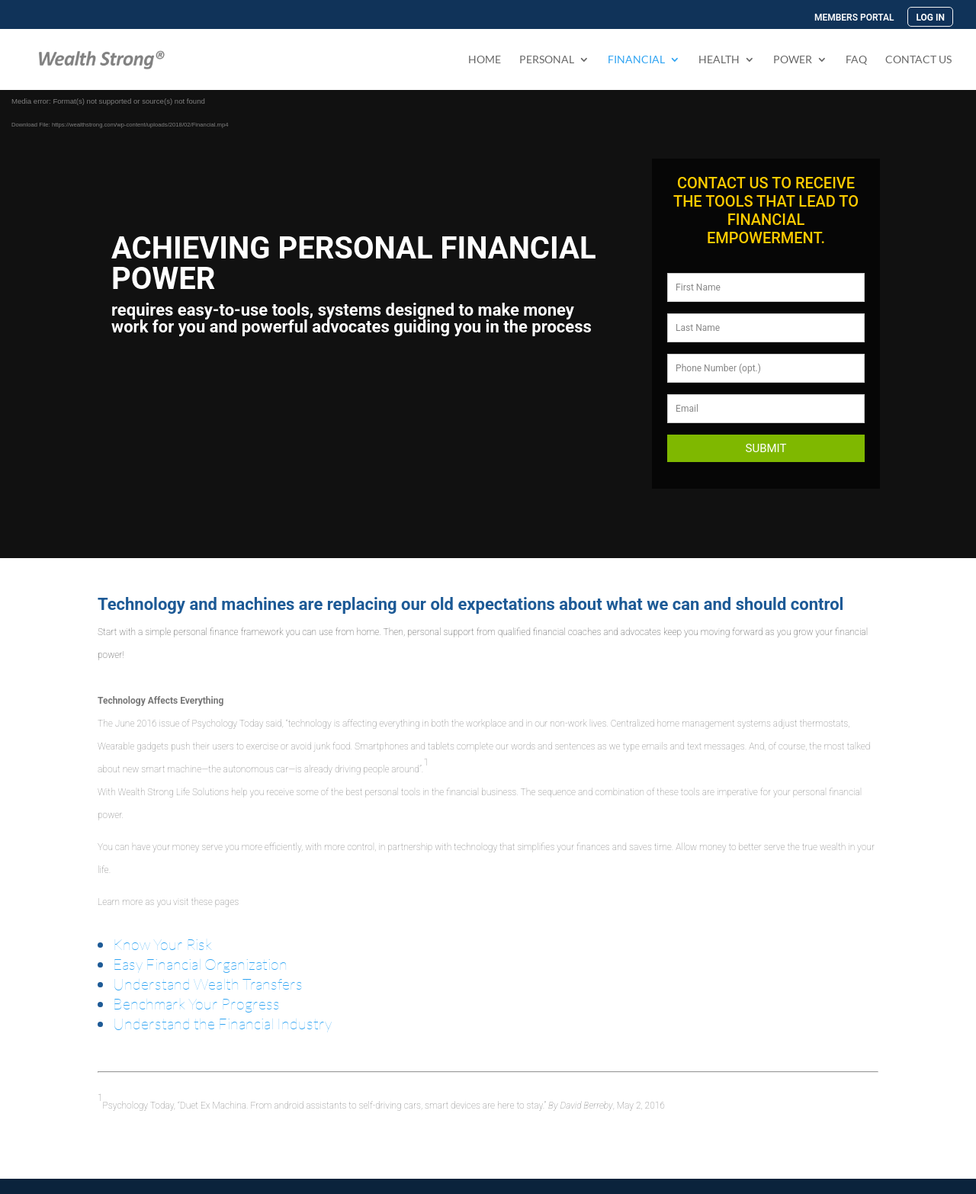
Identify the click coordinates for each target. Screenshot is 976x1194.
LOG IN (930, 18)
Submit (766, 448)
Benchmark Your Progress (196, 1003)
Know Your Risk (162, 944)
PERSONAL (546, 60)
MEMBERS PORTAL (854, 18)
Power (792, 60)
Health (719, 60)
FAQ (856, 60)
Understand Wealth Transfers (208, 983)
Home (484, 60)
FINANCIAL (636, 60)
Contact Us (918, 60)
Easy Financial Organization (200, 964)
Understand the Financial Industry (222, 1023)
